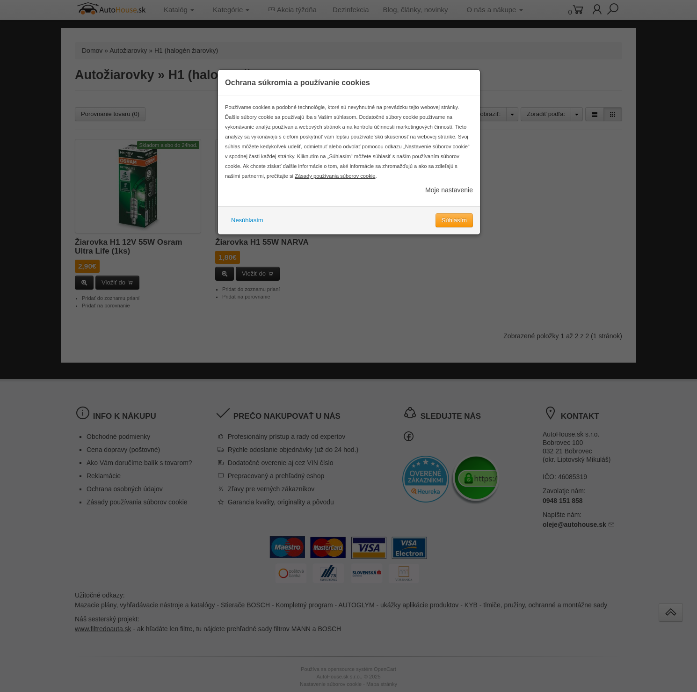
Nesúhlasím (247, 220)
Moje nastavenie (449, 190)
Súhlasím (454, 220)
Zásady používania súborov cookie (335, 176)
